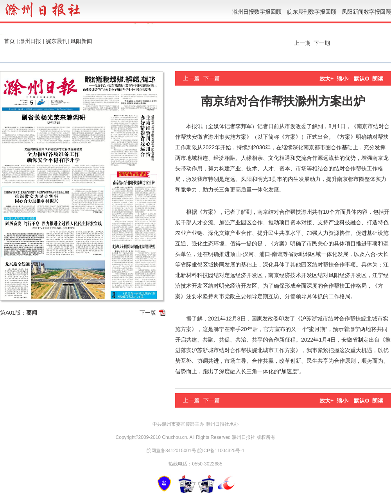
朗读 (377, 78)
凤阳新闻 (81, 41)
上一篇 (191, 78)
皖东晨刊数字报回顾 (311, 12)
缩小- (343, 78)
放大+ (326, 78)
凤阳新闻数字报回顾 (366, 12)
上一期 (301, 43)
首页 (9, 41)
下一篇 (211, 78)
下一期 (323, 43)
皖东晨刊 (57, 41)
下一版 (148, 313)
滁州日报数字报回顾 (257, 12)
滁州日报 (30, 41)
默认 (361, 78)
